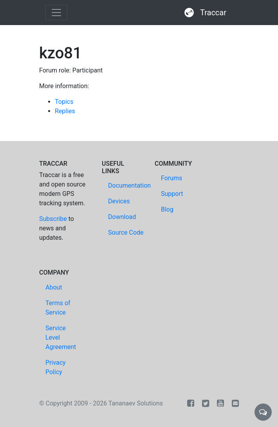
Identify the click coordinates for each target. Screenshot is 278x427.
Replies (65, 111)
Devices (119, 201)
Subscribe (53, 219)
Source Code (126, 232)
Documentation (129, 185)
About (53, 287)
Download (122, 217)
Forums (171, 178)
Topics (64, 101)
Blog (167, 209)
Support (172, 193)
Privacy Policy (55, 367)
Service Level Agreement (60, 337)
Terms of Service (57, 307)
